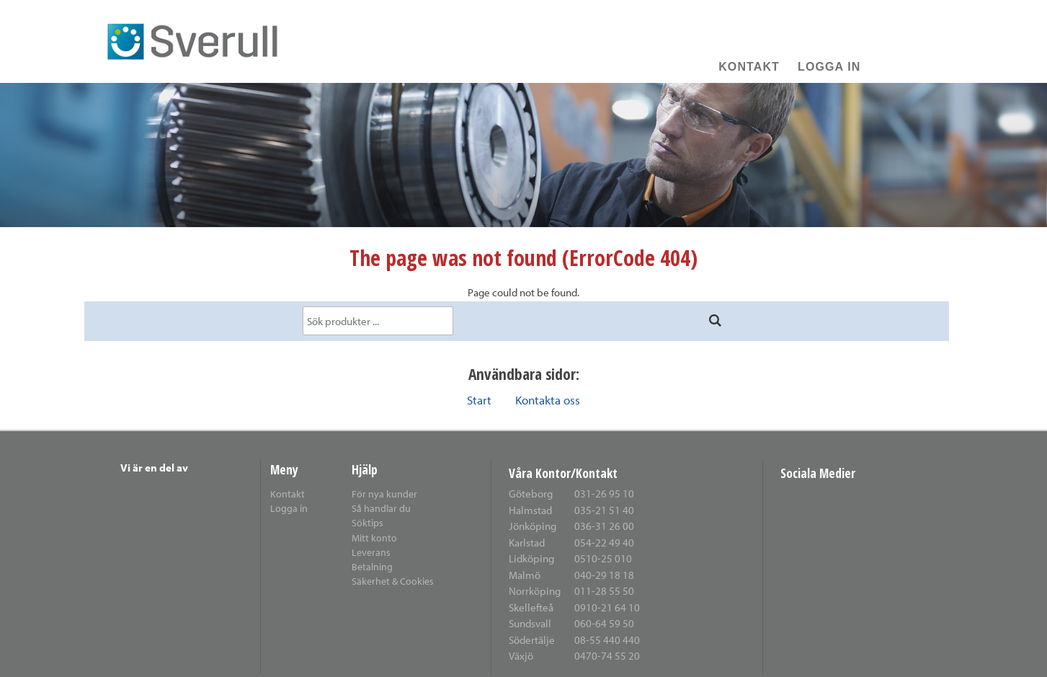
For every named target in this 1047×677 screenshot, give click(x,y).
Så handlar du (381, 508)
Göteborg (531, 493)
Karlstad (527, 542)
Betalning (372, 566)
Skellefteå (531, 607)
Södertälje (532, 640)
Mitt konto (374, 537)
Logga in (829, 67)
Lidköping (531, 558)
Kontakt (749, 67)
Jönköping (532, 526)
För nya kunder (384, 493)
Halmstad (530, 510)
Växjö (521, 656)
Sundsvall (530, 623)
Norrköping (535, 591)
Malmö (524, 575)
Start (479, 399)
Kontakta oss (547, 399)
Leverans (371, 552)
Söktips (367, 522)
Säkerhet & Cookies (393, 581)
